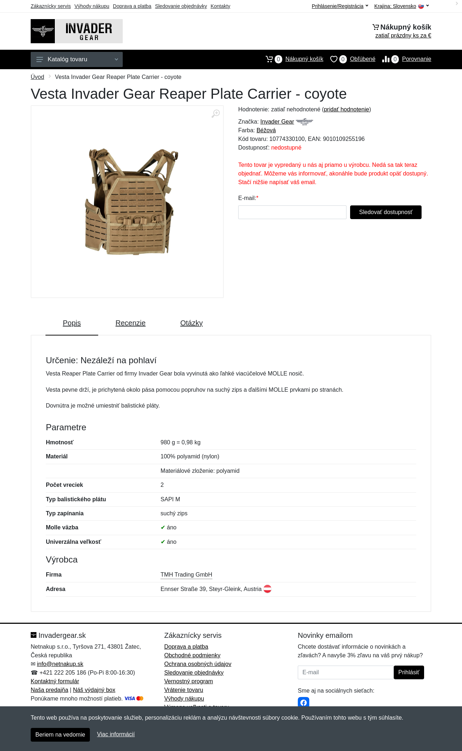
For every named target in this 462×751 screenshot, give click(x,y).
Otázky (191, 323)
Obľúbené (349, 59)
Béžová (266, 130)
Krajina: (401, 6)
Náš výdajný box (94, 690)
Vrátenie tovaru (183, 690)
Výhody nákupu (91, 6)
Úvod (37, 77)
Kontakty (220, 6)
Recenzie (130, 323)
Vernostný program (188, 681)
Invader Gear (277, 122)
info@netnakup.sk (60, 664)
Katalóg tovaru (77, 59)
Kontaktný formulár (55, 681)
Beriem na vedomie (60, 735)
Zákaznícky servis (51, 6)
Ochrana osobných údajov (197, 664)
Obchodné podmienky (192, 655)
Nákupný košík (291, 59)
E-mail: (247, 198)
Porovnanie (403, 59)
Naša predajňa (49, 690)
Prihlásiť (408, 672)
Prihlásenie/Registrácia (340, 6)
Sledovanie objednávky (181, 6)
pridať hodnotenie (346, 109)
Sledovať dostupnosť (386, 212)
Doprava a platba (132, 6)
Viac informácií (116, 734)
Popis (72, 323)
